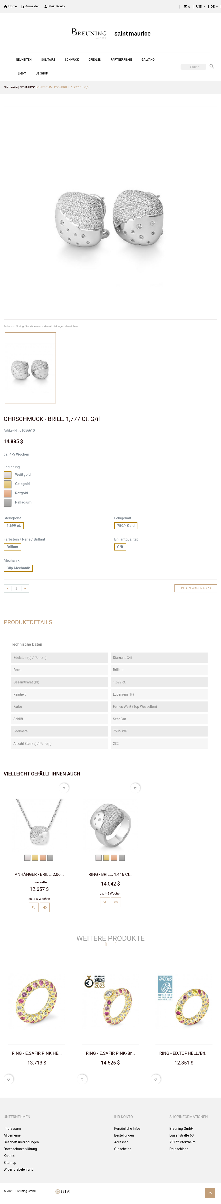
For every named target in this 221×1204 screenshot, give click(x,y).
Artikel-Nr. (11, 430)
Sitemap (10, 1163)
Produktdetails (28, 622)
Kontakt (9, 1156)
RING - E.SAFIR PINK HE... (37, 1053)
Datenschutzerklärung (20, 1149)
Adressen (121, 1142)
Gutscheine (122, 1149)
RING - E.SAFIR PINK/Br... (110, 1053)
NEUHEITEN (23, 59)
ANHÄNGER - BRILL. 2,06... (39, 874)
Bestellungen (124, 1135)
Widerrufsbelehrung (18, 1169)
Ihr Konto (123, 1117)
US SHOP (42, 73)
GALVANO (148, 59)
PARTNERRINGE (121, 59)
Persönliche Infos (127, 1128)
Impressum (12, 1128)
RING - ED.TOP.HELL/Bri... (184, 1053)
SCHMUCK (72, 59)
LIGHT (22, 73)
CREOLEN (94, 59)
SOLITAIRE (48, 59)
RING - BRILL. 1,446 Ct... (110, 874)
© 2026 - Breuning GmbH (20, 1191)
